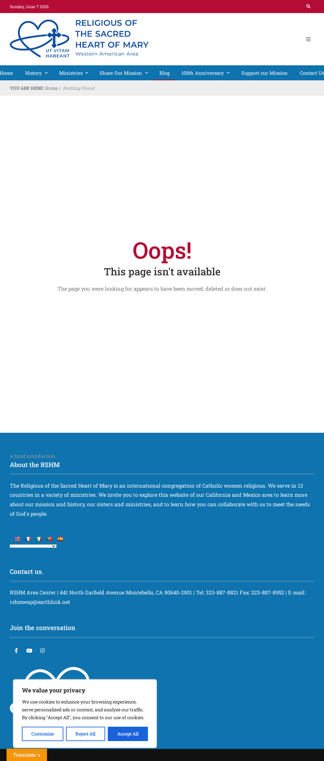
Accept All (127, 734)
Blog (164, 73)
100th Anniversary (208, 73)
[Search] (308, 6)
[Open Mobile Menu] (308, 39)
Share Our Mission (126, 73)
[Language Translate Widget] (33, 546)
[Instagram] (42, 650)
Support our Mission (264, 73)
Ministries (76, 73)
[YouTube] (29, 650)
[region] (85, 713)
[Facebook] (16, 650)
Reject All (85, 734)
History (39, 73)
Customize (42, 734)
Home (51, 88)
